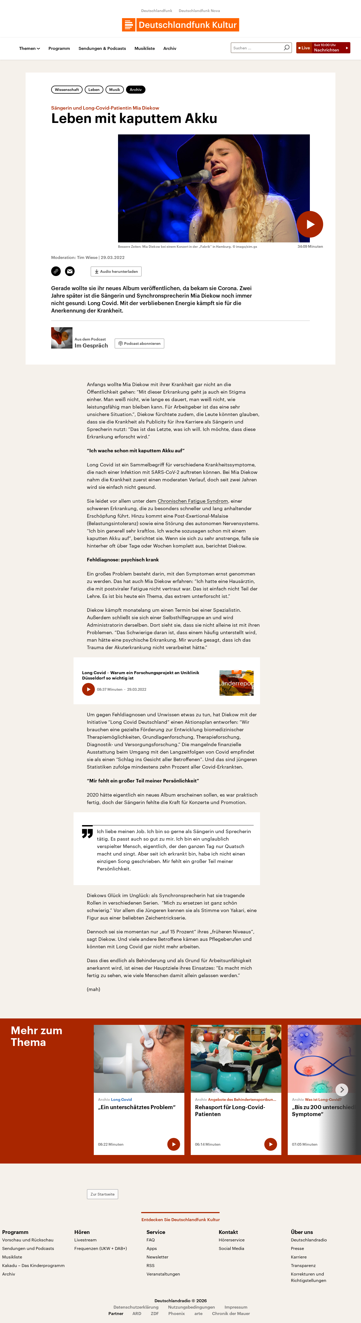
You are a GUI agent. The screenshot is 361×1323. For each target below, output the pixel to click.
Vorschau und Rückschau (28, 1239)
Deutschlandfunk (156, 10)
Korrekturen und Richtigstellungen (308, 1277)
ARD (136, 1313)
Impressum (236, 1306)
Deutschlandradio (309, 1239)
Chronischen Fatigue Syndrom (193, 501)
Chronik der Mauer (231, 1313)
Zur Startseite (103, 1194)
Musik (114, 89)
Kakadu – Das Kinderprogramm (33, 1265)
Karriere (299, 1256)
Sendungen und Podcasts (28, 1248)
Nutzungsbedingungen (191, 1306)
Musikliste (145, 48)
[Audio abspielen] (310, 224)
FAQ (151, 1239)
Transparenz (303, 1265)
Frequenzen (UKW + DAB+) (100, 1248)
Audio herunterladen (119, 271)
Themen (27, 48)
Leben (94, 89)
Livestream (85, 1239)
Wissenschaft (67, 89)
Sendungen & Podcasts (102, 48)
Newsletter (157, 1256)
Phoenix (176, 1313)
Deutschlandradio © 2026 (181, 1300)
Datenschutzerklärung (136, 1306)
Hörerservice (232, 1239)
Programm (59, 48)
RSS (151, 1265)
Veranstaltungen (163, 1273)
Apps (152, 1248)
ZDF (155, 1313)
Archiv (169, 48)
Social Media (231, 1248)
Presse (297, 1248)
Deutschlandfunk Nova (199, 10)
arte (198, 1313)
